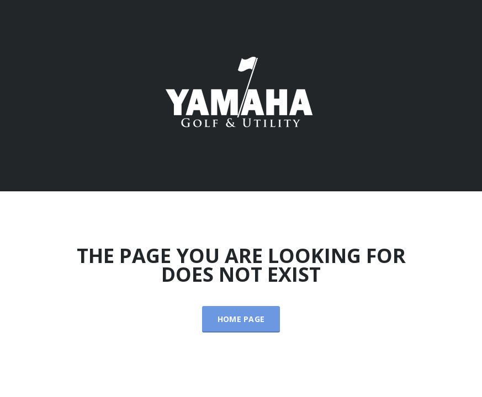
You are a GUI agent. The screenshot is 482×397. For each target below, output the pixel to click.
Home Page (241, 319)
